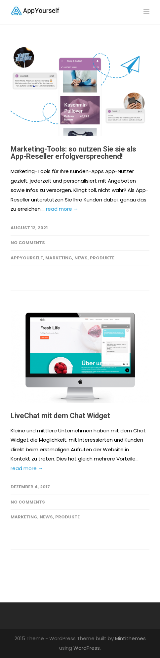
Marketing (58, 258)
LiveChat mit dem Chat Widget (60, 416)
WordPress (86, 647)
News (81, 258)
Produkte (102, 258)
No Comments (28, 243)
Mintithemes (130, 638)
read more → (62, 208)
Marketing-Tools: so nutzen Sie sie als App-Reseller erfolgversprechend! (73, 152)
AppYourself (27, 258)
